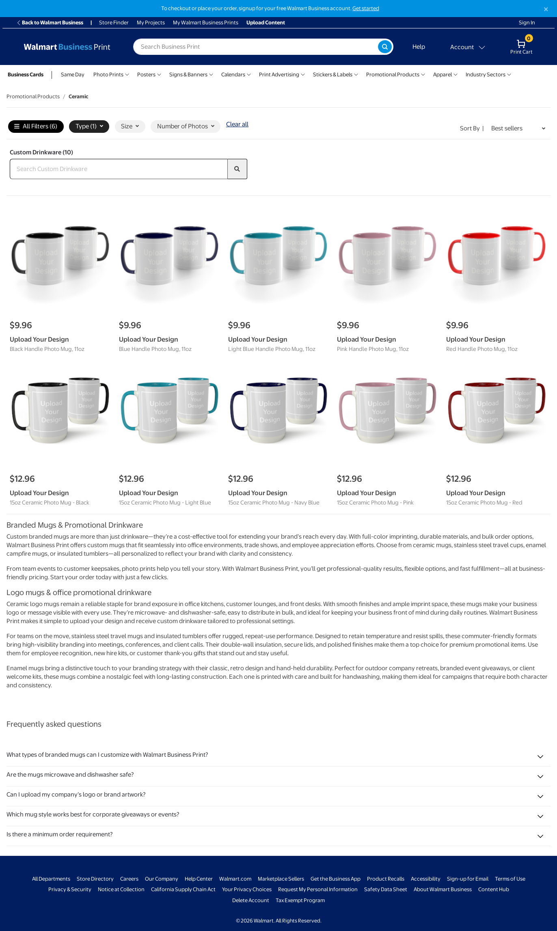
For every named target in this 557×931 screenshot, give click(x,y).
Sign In (527, 22)
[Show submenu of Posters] (159, 73)
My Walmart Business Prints (205, 22)
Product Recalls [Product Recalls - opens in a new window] (385, 879)
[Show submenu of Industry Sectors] (509, 73)
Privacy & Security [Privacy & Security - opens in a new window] (69, 889)
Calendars (233, 74)
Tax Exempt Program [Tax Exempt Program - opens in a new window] (300, 900)
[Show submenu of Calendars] (248, 73)
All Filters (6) (35, 126)
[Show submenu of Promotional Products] (423, 73)
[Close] (546, 9)
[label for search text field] (255, 47)
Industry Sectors (485, 74)
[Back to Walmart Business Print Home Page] (67, 46)
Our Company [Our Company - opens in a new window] (161, 879)
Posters (146, 74)
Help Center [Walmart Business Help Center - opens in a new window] (199, 879)
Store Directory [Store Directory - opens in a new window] (95, 879)
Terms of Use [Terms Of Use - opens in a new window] (510, 879)
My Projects (151, 22)
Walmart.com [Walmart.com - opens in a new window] (235, 879)
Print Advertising (279, 74)
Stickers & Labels (332, 74)
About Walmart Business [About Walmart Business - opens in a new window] (443, 889)
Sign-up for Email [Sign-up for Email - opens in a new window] (467, 879)
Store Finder (114, 22)
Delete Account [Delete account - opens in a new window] (250, 900)
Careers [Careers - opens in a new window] (129, 879)
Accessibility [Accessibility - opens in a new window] (425, 879)
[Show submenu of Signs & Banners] (211, 73)
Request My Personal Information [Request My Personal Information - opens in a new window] (318, 889)
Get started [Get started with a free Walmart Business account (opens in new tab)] (365, 8)
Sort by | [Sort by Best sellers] (472, 128)
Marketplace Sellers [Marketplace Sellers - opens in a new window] (281, 879)
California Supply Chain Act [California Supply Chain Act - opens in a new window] (183, 889)
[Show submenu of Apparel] (455, 73)
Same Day (72, 74)
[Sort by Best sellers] (518, 128)
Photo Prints (108, 74)
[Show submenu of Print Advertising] (302, 73)
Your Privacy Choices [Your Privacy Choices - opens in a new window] (247, 889)
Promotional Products (392, 74)
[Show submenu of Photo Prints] (127, 73)
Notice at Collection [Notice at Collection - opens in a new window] (121, 889)
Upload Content (265, 22)
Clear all (237, 124)
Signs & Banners (188, 74)
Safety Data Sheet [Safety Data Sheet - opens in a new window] (385, 889)
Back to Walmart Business (49, 22)
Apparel (442, 74)
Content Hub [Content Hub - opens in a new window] (493, 889)
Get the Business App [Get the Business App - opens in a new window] (336, 879)
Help (418, 46)
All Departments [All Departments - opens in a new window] (51, 879)
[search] (237, 169)
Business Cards (25, 74)
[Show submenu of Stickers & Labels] (356, 73)
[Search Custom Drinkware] (119, 169)
